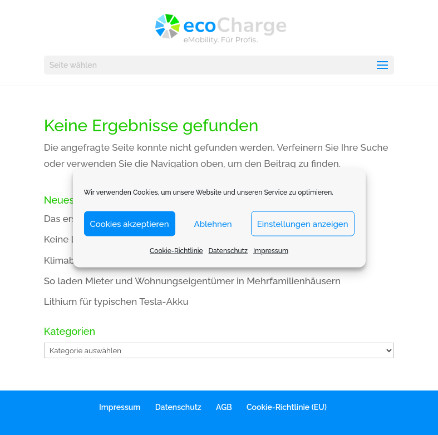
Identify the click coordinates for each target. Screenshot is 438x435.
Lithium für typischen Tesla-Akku (116, 301)
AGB (224, 407)
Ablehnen (213, 224)
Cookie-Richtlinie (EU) (287, 407)
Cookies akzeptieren (129, 224)
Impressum (270, 251)
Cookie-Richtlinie (176, 251)
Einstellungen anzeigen (302, 224)
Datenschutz (228, 251)
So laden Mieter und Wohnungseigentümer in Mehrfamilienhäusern (192, 280)
